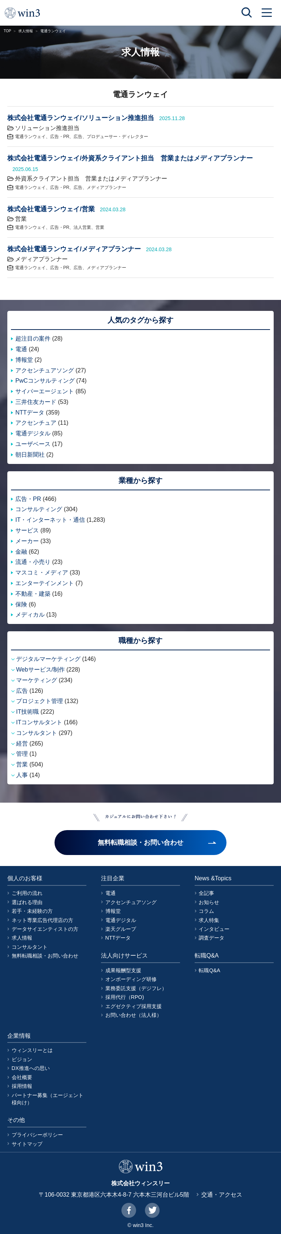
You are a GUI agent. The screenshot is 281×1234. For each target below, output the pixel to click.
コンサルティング (38, 509)
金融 (21, 552)
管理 (22, 754)
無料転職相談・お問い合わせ (45, 956)
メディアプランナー (106, 187)
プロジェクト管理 (39, 701)
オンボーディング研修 (131, 979)
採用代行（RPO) (124, 997)
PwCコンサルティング (45, 381)
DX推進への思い (31, 1068)
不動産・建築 (32, 594)
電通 (21, 349)
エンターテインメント (44, 583)
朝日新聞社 (30, 454)
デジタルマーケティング (48, 659)
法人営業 (82, 227)
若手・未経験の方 (32, 911)
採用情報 (22, 1086)
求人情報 (25, 31)
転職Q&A (209, 970)
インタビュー (214, 929)
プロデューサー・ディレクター (117, 136)
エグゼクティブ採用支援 (133, 1006)
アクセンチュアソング (44, 370)
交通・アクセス (221, 1195)
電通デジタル (32, 433)
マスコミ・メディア (41, 572)
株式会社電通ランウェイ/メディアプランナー (74, 249)
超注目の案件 (32, 338)
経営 (22, 743)
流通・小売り (32, 562)
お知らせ (209, 902)
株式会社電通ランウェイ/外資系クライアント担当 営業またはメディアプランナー (130, 158)
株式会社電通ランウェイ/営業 (51, 209)
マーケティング (36, 680)
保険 (21, 604)
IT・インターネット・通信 (50, 520)
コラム (206, 911)
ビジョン (22, 1059)
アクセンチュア (35, 423)
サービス (27, 530)
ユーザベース (32, 444)
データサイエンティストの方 (45, 929)
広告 (78, 136)
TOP (7, 31)
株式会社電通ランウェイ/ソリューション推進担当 (80, 118)
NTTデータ (29, 412)
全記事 (206, 893)
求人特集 (209, 920)
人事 (22, 775)
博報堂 (24, 360)
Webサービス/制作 (40, 669)
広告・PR (60, 136)
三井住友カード (35, 402)
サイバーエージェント (44, 391)
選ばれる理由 (27, 902)
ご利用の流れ (27, 893)
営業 (99, 227)
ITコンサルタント (39, 722)
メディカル (30, 615)
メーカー (27, 541)
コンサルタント (36, 733)
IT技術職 (27, 712)
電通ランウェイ (30, 136)
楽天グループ (120, 929)
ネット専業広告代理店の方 (42, 920)
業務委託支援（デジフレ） (136, 988)
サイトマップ (27, 1144)
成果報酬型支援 (123, 970)
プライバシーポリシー (37, 1135)
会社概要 (22, 1077)
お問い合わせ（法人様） (133, 1015)
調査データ (211, 938)
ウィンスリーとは (32, 1050)
